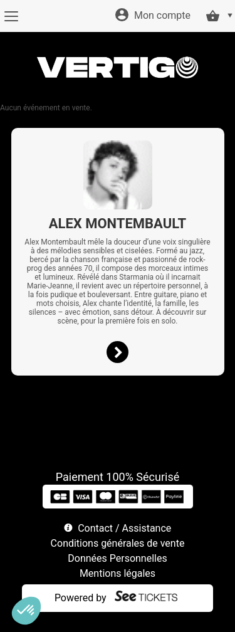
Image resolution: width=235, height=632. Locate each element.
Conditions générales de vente (118, 543)
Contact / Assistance (124, 528)
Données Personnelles (117, 558)
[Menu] (11, 16)
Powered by (81, 598)
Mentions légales (117, 573)
